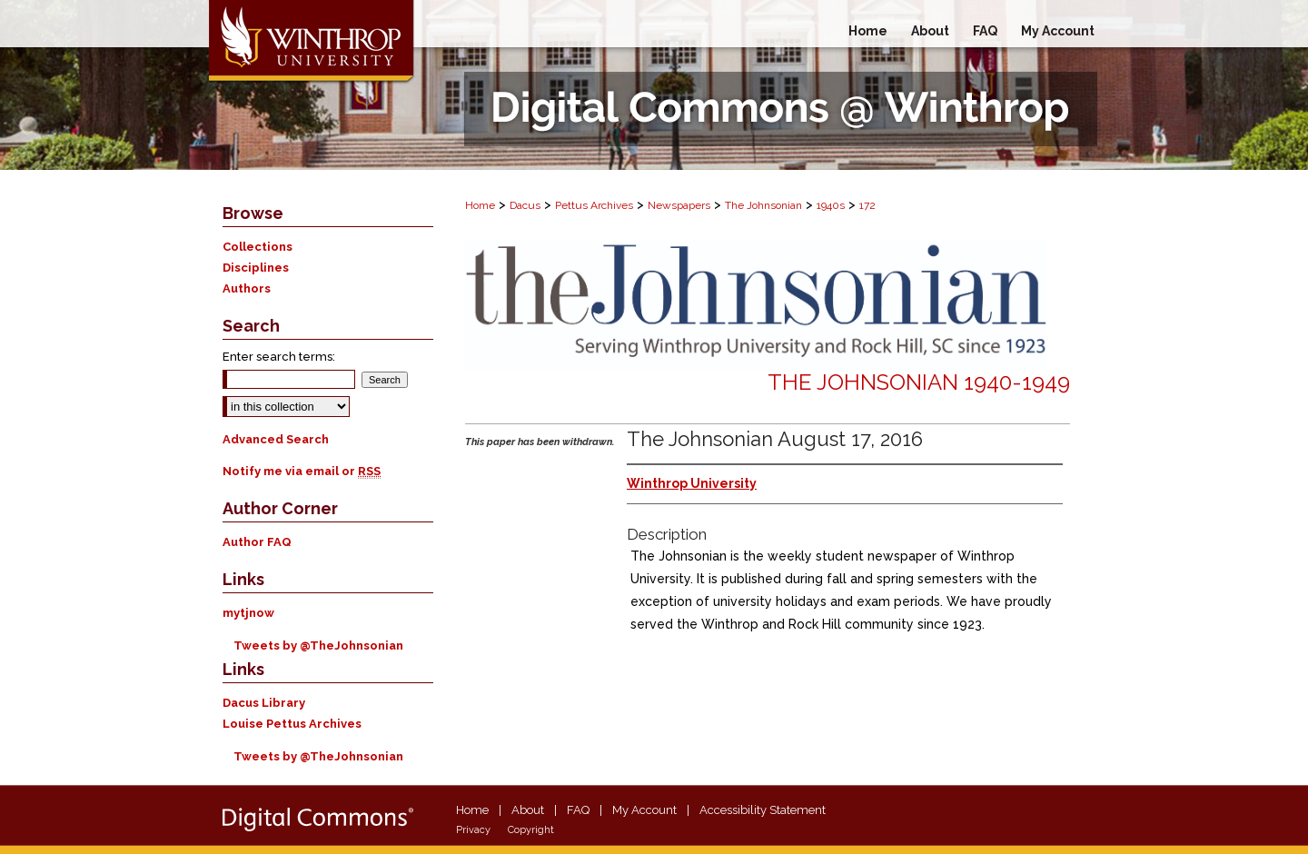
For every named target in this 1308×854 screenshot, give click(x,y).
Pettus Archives (594, 205)
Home (480, 205)
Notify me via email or (302, 471)
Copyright (531, 830)
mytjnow (248, 613)
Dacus (525, 205)
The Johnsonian (763, 205)
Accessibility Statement (762, 810)
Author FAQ (257, 542)
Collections (257, 246)
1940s (831, 205)
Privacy (473, 830)
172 (867, 205)
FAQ (578, 810)
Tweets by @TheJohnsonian (318, 645)
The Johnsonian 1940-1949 (919, 382)
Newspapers (679, 205)
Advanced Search (276, 439)
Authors (247, 288)
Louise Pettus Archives (292, 723)
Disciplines (256, 267)
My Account (644, 810)
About (527, 810)
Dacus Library (264, 703)
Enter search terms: (279, 356)
